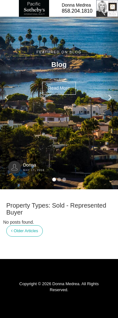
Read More (59, 88)
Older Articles (24, 230)
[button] (9, 94)
